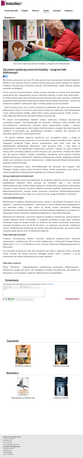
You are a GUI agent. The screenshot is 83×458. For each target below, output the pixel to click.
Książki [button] (25, 10)
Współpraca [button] (9, 17)
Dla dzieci (57, 10)
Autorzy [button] (36, 10)
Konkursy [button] (69, 10)
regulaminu (50, 284)
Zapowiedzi (12, 341)
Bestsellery (12, 373)
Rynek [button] (46, 10)
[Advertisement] (41, 316)
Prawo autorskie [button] (11, 10)
